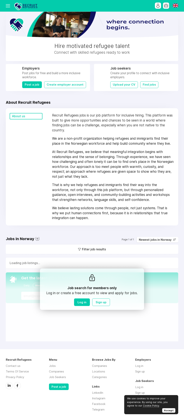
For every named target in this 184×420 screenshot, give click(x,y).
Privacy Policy (15, 377)
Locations (98, 371)
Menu (9, 6)
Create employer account (65, 84)
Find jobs (149, 84)
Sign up (101, 302)
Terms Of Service (17, 371)
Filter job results (94, 249)
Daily (27, 285)
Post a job (32, 84)
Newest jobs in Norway (155, 239)
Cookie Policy (151, 405)
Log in (82, 302)
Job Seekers (57, 377)
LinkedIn (9, 385)
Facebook (17, 385)
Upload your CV (124, 84)
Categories (99, 377)
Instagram (98, 398)
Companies (56, 371)
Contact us (13, 366)
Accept (169, 410)
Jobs (52, 366)
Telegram (98, 409)
